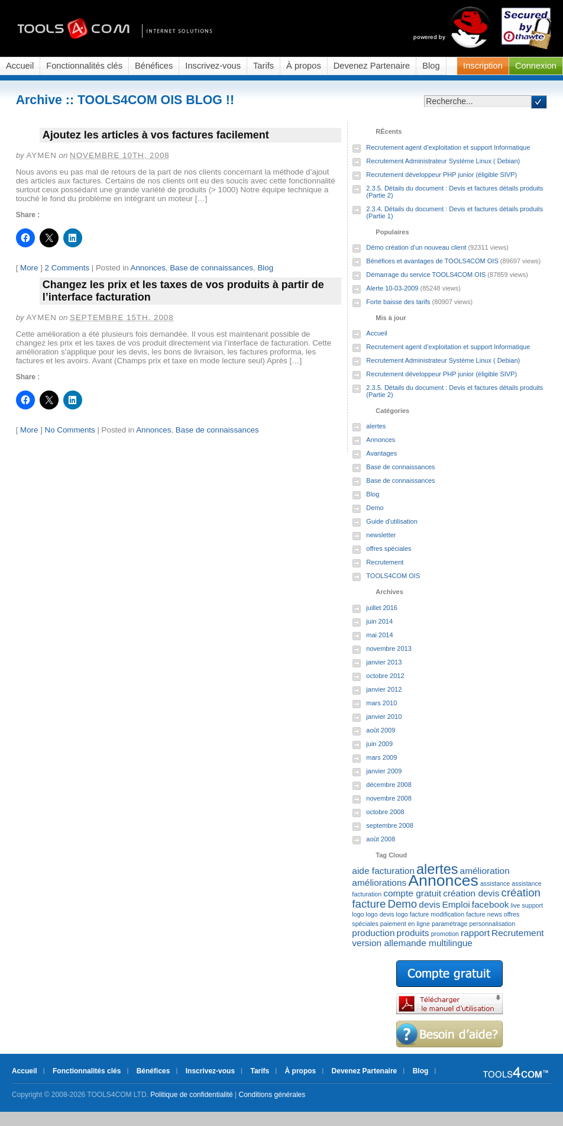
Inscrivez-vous (213, 65)
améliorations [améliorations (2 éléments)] (379, 882)
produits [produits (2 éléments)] (413, 933)
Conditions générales (272, 1094)
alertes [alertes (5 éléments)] (437, 869)
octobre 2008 (385, 811)
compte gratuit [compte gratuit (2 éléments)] (412, 893)
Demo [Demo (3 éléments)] (402, 904)
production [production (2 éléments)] (373, 933)
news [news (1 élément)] (494, 914)
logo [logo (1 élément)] (358, 914)
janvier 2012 (384, 689)
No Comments (70, 429)
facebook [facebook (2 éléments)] (490, 904)
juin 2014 (379, 621)
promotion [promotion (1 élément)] (445, 933)
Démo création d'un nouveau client (416, 247)
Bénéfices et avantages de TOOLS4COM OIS (432, 260)
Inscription (483, 65)
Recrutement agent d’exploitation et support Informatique (448, 147)
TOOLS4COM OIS (393, 575)
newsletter (381, 534)
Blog (430, 65)
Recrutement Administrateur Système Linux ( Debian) (443, 160)
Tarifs (263, 65)
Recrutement (384, 562)
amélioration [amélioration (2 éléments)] (485, 871)
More (29, 267)
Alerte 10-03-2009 (392, 288)
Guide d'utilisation (392, 521)
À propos (303, 65)
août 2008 (380, 839)
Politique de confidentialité (191, 1094)
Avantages (381, 453)
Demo (374, 507)
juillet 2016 (381, 607)
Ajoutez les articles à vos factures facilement (156, 135)
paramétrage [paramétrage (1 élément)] (449, 923)
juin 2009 (379, 743)
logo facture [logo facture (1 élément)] (412, 914)
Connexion (535, 65)
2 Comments (67, 267)
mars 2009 (381, 757)
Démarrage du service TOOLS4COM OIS (426, 274)
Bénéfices (154, 65)
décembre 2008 (388, 784)
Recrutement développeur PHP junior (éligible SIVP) (441, 174)
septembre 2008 (389, 825)
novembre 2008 (388, 798)
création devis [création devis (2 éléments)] (471, 893)
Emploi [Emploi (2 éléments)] (456, 904)
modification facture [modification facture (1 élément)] (458, 914)
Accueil (20, 65)
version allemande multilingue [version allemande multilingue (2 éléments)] (412, 943)
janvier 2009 (384, 771)
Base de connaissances (211, 267)
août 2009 (380, 730)
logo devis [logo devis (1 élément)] (380, 914)
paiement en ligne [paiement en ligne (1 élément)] (405, 923)
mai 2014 (379, 634)
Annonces (148, 267)
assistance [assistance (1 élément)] (495, 883)
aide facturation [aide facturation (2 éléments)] (383, 871)
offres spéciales (388, 548)
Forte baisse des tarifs (398, 301)
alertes (376, 426)
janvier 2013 (384, 662)
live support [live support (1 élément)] (527, 905)
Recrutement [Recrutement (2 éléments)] (517, 933)
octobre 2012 (385, 675)
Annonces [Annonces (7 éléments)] (443, 880)
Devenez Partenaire (372, 65)
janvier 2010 (384, 716)
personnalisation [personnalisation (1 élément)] (493, 923)
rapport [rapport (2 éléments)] (475, 933)
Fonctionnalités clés (84, 65)
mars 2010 (381, 702)
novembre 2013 (388, 648)
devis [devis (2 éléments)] (429, 904)
